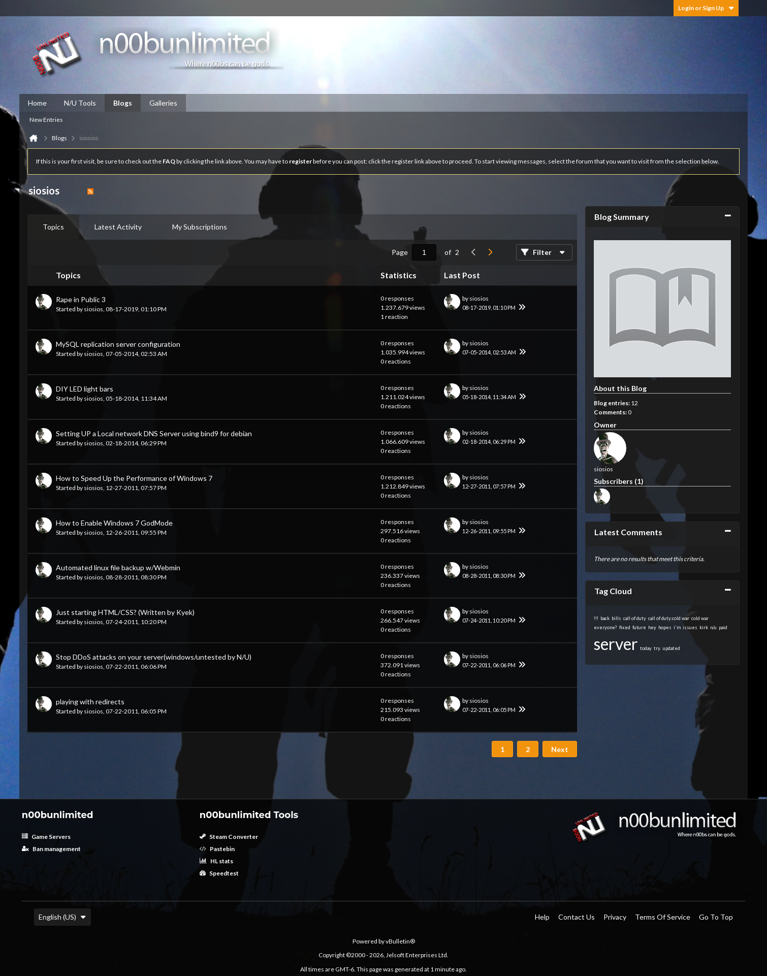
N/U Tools (80, 103)
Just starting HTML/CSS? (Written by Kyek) (125, 612)
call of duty (634, 618)
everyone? (605, 627)
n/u (713, 627)
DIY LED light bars (84, 388)
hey (652, 627)
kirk (703, 627)
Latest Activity (118, 226)
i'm (677, 627)
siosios (93, 309)
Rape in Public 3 (81, 299)
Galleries (163, 103)
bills (616, 618)
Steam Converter (229, 836)
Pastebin (217, 849)
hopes (665, 627)
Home (37, 103)
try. (657, 648)
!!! (596, 618)
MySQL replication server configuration (118, 344)
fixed (624, 627)
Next (559, 749)
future (639, 627)
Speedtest (219, 873)
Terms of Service (662, 917)
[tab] (53, 227)
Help (542, 917)
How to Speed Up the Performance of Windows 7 (134, 478)
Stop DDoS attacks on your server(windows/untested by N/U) (153, 657)
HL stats (216, 861)
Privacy (614, 917)
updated (671, 648)
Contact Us (576, 917)
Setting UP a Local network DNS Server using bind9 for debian (154, 433)
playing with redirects (90, 701)
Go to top (716, 917)
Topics (53, 226)
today (646, 648)
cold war (700, 618)
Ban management (51, 849)
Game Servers (46, 836)
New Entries (46, 119)
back (605, 618)
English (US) (62, 917)
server (616, 644)
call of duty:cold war (668, 618)
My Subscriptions (199, 226)
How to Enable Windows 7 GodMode (114, 522)
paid (723, 627)
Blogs (122, 103)
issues (690, 627)
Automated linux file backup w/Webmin (118, 567)
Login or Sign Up (706, 8)
